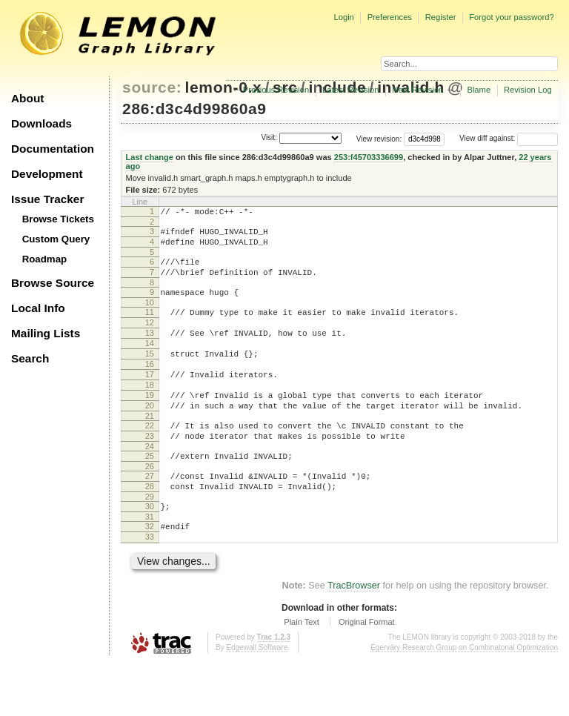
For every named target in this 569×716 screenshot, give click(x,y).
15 (149, 375)
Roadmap (44, 259)
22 (149, 461)
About (27, 98)
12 (149, 338)
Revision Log (528, 89)
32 (149, 575)
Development (47, 174)
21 (149, 451)
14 (149, 363)
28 (149, 530)
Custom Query (56, 239)
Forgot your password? (511, 17)
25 (149, 495)
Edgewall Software (256, 701)
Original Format (367, 675)
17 (149, 401)
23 (149, 473)
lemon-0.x (223, 87)
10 (149, 315)
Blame (478, 89)
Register (440, 17)
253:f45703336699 (368, 157)
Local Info (38, 308)
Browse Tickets (58, 219)
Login (343, 17)
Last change (149, 157)
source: (152, 87)
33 (149, 587)
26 (149, 508)
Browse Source (52, 282)
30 (149, 552)
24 (149, 486)
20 (149, 438)
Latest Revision (350, 89)
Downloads (41, 123)
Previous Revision (276, 89)
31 (149, 565)
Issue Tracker (47, 199)
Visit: (269, 137)
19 (149, 426)
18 (149, 413)
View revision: (379, 138)
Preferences (389, 17)
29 (149, 543)
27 (149, 518)
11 (149, 325)
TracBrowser (353, 639)
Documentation (52, 148)
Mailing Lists (45, 333)
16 (149, 388)
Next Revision (417, 89)
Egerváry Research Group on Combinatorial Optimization (464, 701)
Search (30, 358)
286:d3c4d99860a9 (194, 108)
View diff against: (508, 138)
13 (149, 350)
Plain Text (301, 675)
